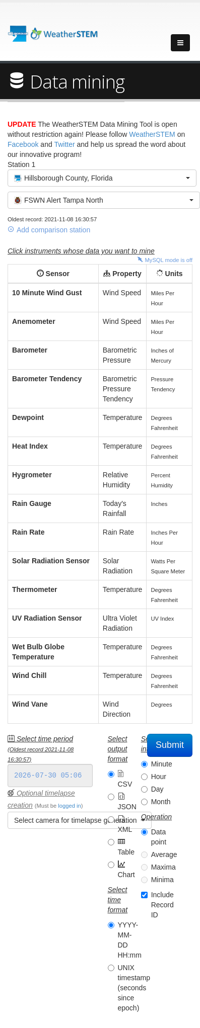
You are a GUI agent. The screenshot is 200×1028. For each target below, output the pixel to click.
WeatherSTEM (152, 134)
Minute (161, 764)
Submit (170, 745)
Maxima (163, 867)
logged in (69, 806)
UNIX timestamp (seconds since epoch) (134, 988)
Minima (162, 880)
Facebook (23, 144)
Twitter (64, 144)
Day (157, 789)
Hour (158, 777)
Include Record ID (162, 905)
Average (164, 854)
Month (161, 802)
